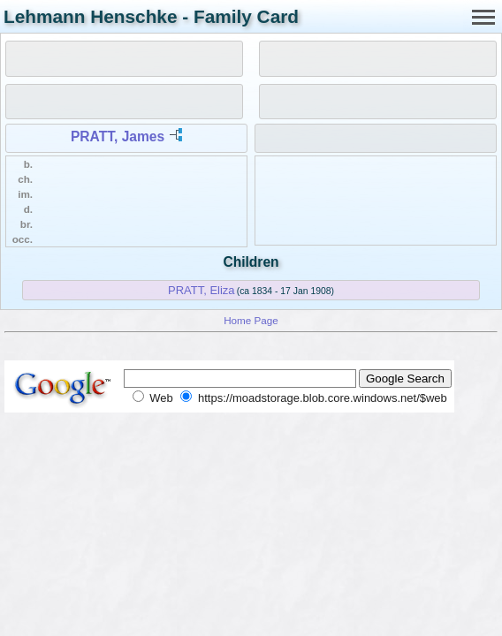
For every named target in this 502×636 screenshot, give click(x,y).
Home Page (251, 320)
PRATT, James (117, 136)
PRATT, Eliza (201, 290)
